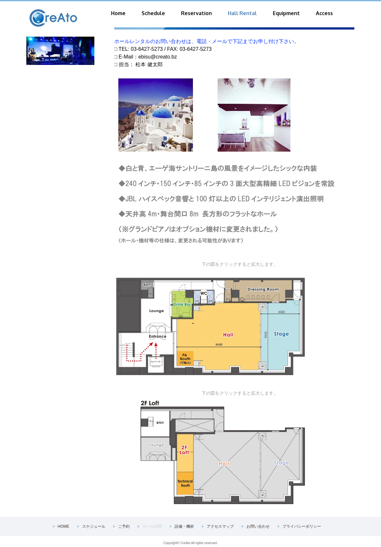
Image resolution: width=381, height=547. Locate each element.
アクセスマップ (220, 526)
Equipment (286, 13)
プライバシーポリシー (301, 526)
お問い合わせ (258, 526)
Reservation (196, 13)
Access (324, 13)
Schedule (153, 13)
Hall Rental (242, 13)
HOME (63, 526)
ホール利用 (152, 526)
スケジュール (93, 526)
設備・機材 (184, 526)
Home (118, 13)
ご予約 (124, 526)
